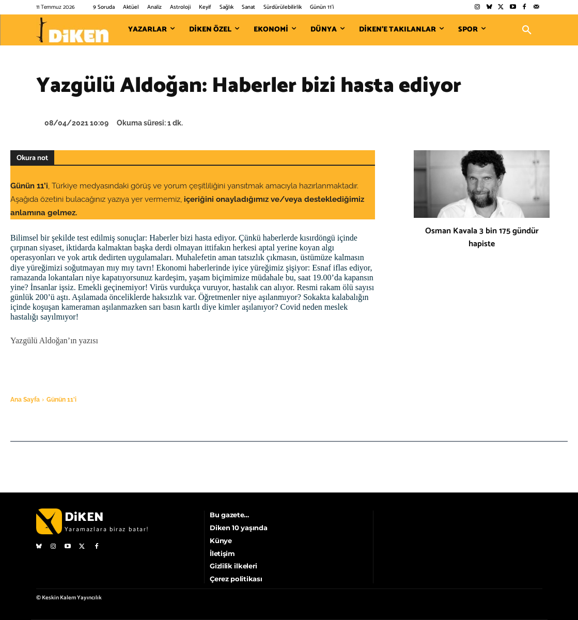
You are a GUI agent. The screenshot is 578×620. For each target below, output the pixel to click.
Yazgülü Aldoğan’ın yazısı (54, 340)
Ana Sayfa (25, 399)
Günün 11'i (61, 399)
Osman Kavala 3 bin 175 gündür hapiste (482, 237)
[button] (526, 29)
